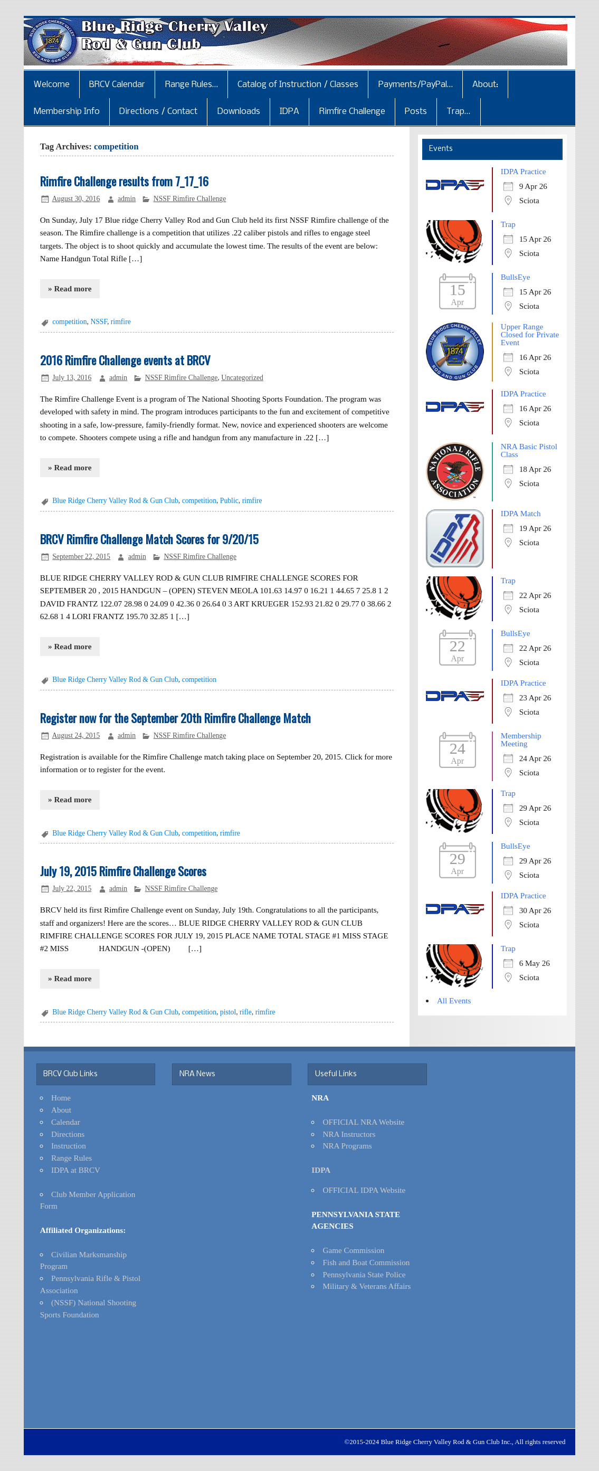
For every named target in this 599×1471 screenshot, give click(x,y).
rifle (246, 1012)
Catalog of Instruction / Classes (297, 84)
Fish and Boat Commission (366, 1262)
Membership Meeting (521, 739)
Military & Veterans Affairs (366, 1286)
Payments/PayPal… (415, 84)
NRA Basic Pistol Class (529, 450)
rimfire (121, 322)
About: (485, 84)
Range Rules (71, 1157)
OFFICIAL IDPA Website (363, 1189)
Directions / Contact (158, 111)
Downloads (238, 111)
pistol (228, 1012)
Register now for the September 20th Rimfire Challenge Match (175, 718)
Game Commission (353, 1250)
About (61, 1109)
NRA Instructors (348, 1134)
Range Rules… (191, 84)
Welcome (52, 84)
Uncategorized (242, 378)
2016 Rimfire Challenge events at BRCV (125, 360)
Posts (416, 111)
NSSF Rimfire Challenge (190, 199)
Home (61, 1097)
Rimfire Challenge (352, 111)
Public (229, 501)
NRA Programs (347, 1145)
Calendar (65, 1121)
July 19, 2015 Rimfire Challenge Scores (123, 871)
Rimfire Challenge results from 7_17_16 (124, 181)
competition (69, 322)
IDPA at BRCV (75, 1169)
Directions (67, 1134)
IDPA (289, 111)
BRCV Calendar (117, 84)
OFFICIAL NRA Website (363, 1121)
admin (127, 199)
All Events (454, 1000)
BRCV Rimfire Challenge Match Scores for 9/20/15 (149, 539)
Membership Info (67, 111)
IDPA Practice (523, 171)
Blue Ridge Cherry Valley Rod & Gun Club (115, 501)
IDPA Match (521, 513)
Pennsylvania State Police (363, 1274)
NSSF (98, 322)
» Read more (69, 288)
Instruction (68, 1145)
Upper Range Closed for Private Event (530, 334)
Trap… (458, 111)
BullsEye (515, 276)
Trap (508, 224)
